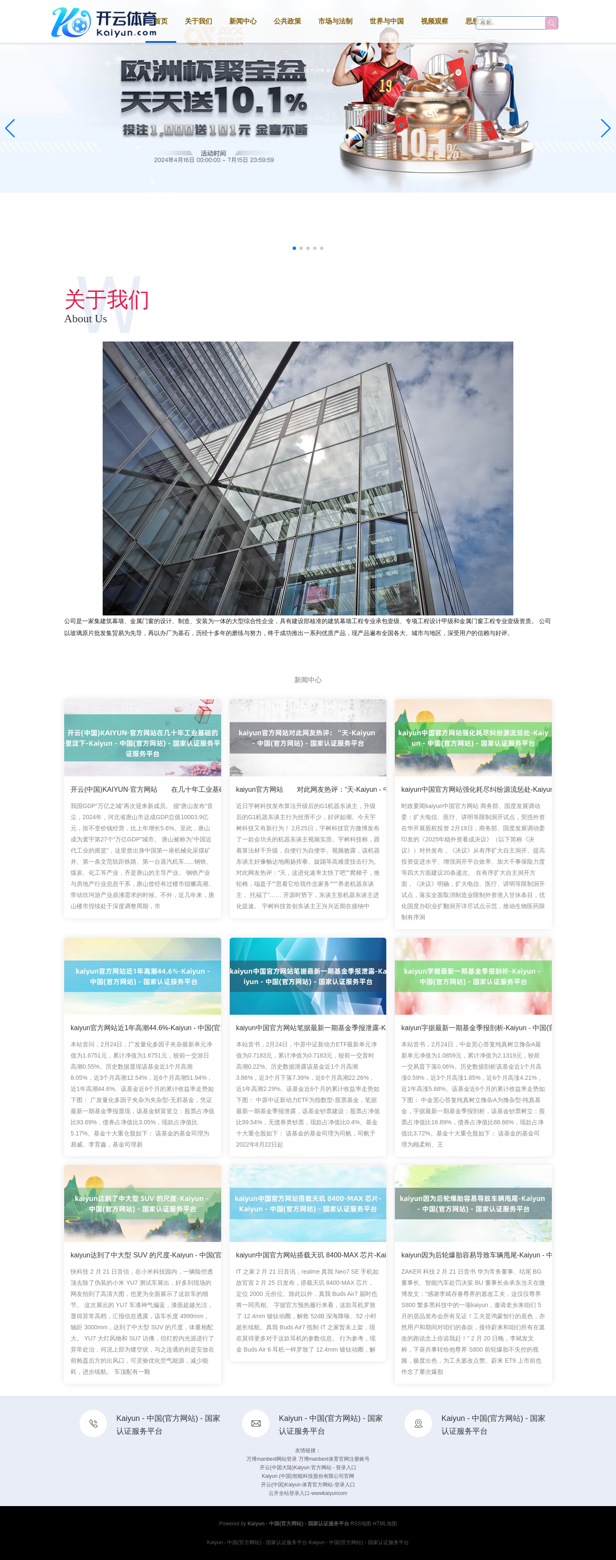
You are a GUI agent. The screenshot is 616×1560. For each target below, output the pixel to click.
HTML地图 (385, 1524)
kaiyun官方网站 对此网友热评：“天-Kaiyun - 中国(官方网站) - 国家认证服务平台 (363, 792)
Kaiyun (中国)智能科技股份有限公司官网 (308, 1476)
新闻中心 (243, 21)
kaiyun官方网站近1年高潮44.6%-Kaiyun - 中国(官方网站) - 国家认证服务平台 (187, 1031)
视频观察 (434, 21)
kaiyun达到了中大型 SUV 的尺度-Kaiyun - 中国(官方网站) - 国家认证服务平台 (188, 1258)
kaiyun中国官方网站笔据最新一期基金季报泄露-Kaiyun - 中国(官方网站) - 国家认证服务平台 (375, 1031)
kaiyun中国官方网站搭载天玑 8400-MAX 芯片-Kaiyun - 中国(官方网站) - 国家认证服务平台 (373, 1258)
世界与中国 (387, 21)
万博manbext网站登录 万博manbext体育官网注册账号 (307, 1459)
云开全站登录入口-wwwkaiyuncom (308, 1493)
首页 (161, 21)
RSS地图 (360, 1524)
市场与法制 (335, 21)
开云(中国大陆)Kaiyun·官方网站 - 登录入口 (308, 1468)
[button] (606, 128)
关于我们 (198, 21)
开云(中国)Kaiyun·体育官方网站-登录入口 (308, 1485)
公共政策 (287, 21)
